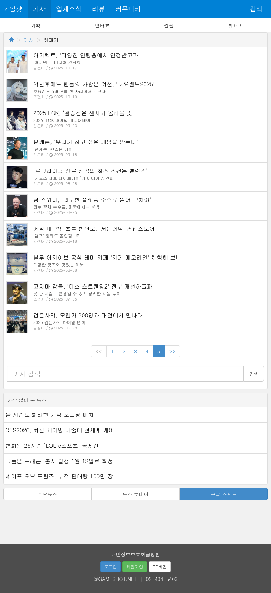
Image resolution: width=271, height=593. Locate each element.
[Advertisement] (135, 519)
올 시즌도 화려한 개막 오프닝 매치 (49, 414)
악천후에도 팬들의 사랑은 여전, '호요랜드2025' (94, 84)
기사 (39, 8)
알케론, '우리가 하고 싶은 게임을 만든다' (85, 142)
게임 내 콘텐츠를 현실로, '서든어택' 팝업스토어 (94, 228)
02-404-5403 (162, 578)
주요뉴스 (47, 494)
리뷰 (98, 8)
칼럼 (169, 25)
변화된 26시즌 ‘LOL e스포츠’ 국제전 (52, 445)
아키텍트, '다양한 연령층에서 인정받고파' (86, 55)
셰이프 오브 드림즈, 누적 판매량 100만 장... (62, 476)
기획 (36, 25)
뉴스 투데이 (135, 494)
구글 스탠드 (224, 494)
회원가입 (134, 566)
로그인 (110, 566)
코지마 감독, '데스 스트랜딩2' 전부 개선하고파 (92, 286)
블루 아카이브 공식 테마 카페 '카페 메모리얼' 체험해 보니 (107, 257)
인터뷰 (102, 25)
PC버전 (160, 566)
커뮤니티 (128, 8)
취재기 (235, 25)
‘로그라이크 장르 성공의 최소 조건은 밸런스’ (90, 171)
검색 (256, 8)
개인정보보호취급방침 (135, 554)
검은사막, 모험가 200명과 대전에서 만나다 (88, 315)
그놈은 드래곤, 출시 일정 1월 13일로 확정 (59, 461)
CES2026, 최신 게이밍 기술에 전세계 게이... (62, 430)
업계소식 (69, 8)
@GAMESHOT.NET (115, 578)
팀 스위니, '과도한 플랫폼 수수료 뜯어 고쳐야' (92, 200)
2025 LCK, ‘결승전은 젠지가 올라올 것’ (83, 113)
